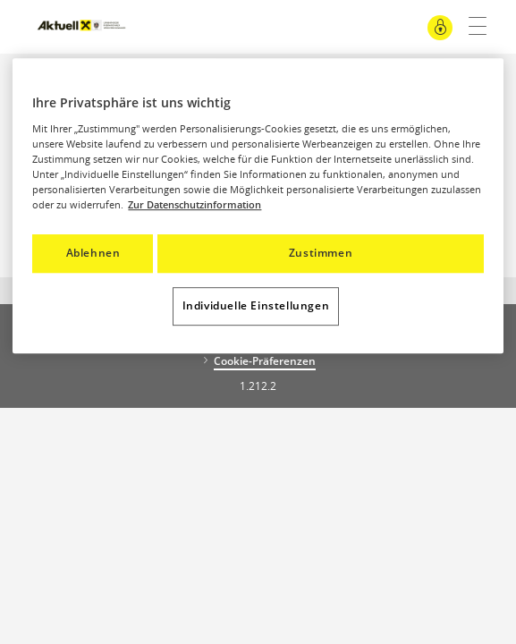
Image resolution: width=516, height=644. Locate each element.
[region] (258, 205)
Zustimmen (320, 252)
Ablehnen (93, 252)
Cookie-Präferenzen (265, 361)
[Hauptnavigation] (470, 27)
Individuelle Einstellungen (256, 305)
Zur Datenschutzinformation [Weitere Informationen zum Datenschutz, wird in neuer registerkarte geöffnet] (194, 204)
